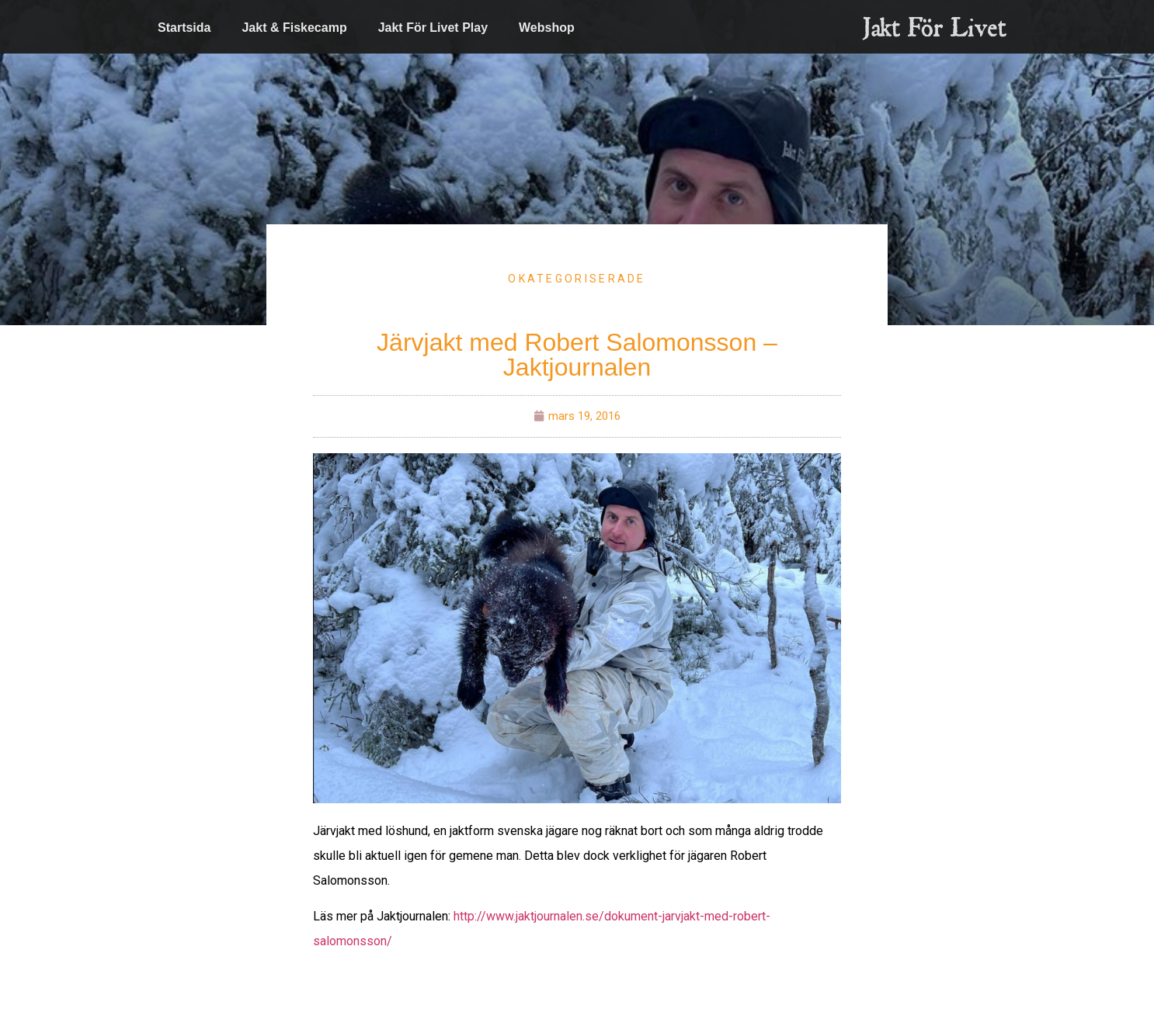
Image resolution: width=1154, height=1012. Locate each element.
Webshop (547, 27)
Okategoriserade (577, 278)
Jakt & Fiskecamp (294, 27)
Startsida (184, 27)
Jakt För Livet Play (433, 27)
